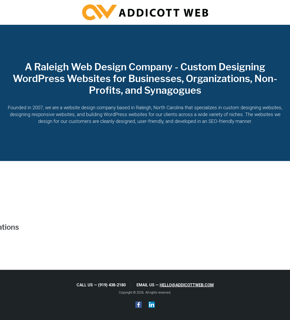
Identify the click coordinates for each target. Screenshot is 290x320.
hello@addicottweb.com (187, 285)
